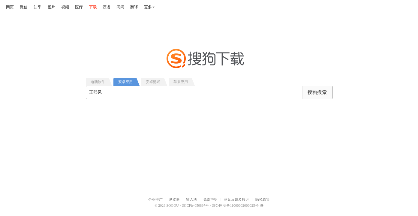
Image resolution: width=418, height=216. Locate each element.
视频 (65, 7)
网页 (10, 7)
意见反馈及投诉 (236, 199)
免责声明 (210, 199)
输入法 (191, 199)
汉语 (106, 7)
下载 (93, 7)
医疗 (79, 7)
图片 (51, 7)
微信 (24, 7)
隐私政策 (262, 199)
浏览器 (174, 199)
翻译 (134, 7)
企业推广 (155, 199)
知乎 (37, 7)
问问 (120, 7)
